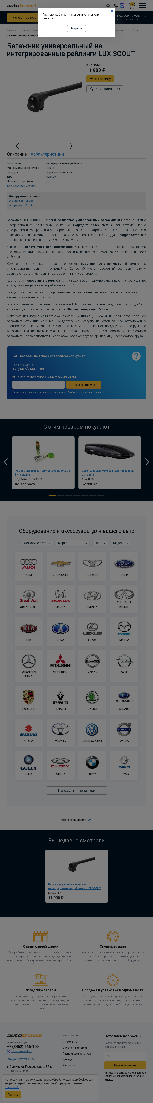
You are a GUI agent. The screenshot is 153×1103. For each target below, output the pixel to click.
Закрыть (76, 28)
